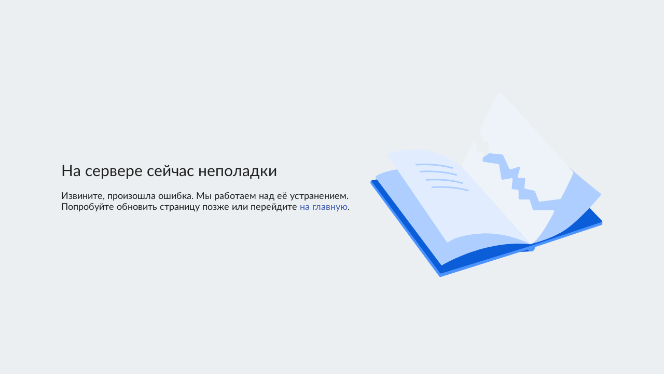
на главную (324, 207)
